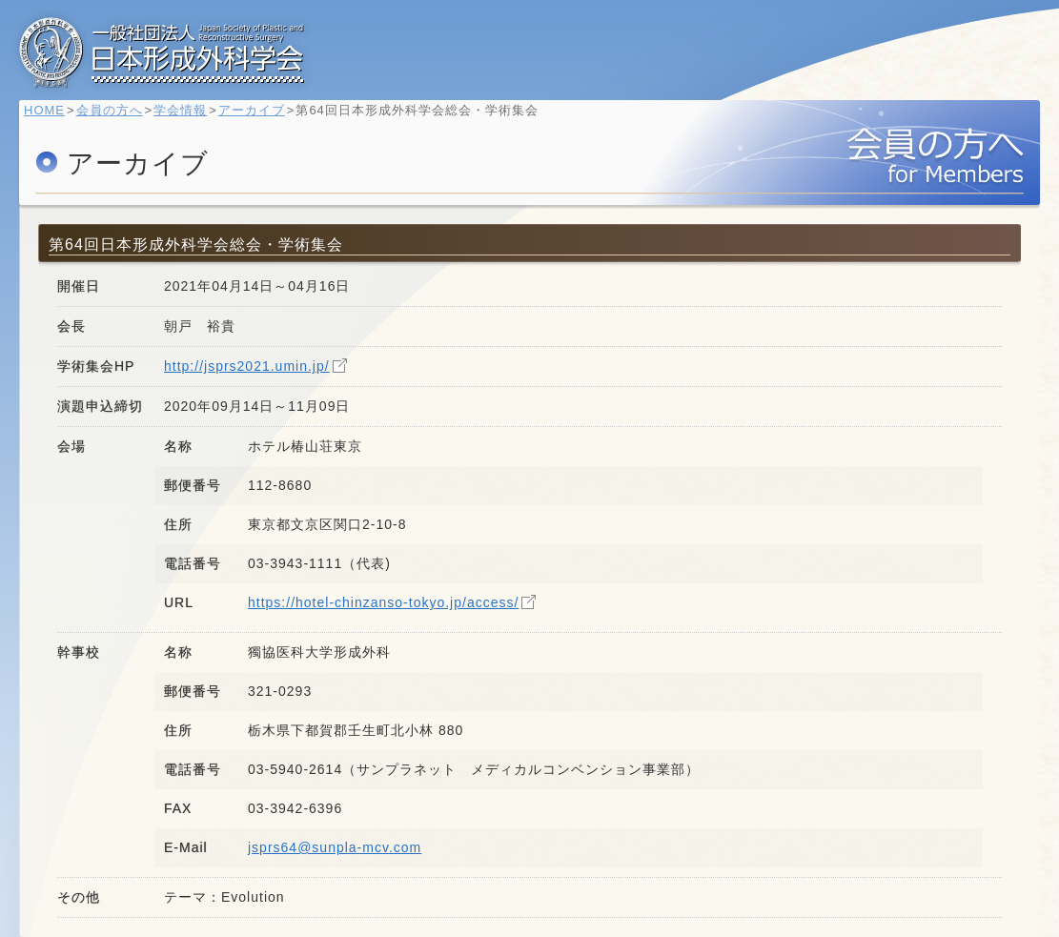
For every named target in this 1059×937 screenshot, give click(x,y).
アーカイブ (261, 119)
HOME (53, 119)
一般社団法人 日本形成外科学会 (162, 52)
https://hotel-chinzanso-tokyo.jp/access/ (383, 602)
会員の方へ (119, 119)
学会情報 (189, 119)
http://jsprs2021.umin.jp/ (247, 366)
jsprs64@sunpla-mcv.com (334, 847)
